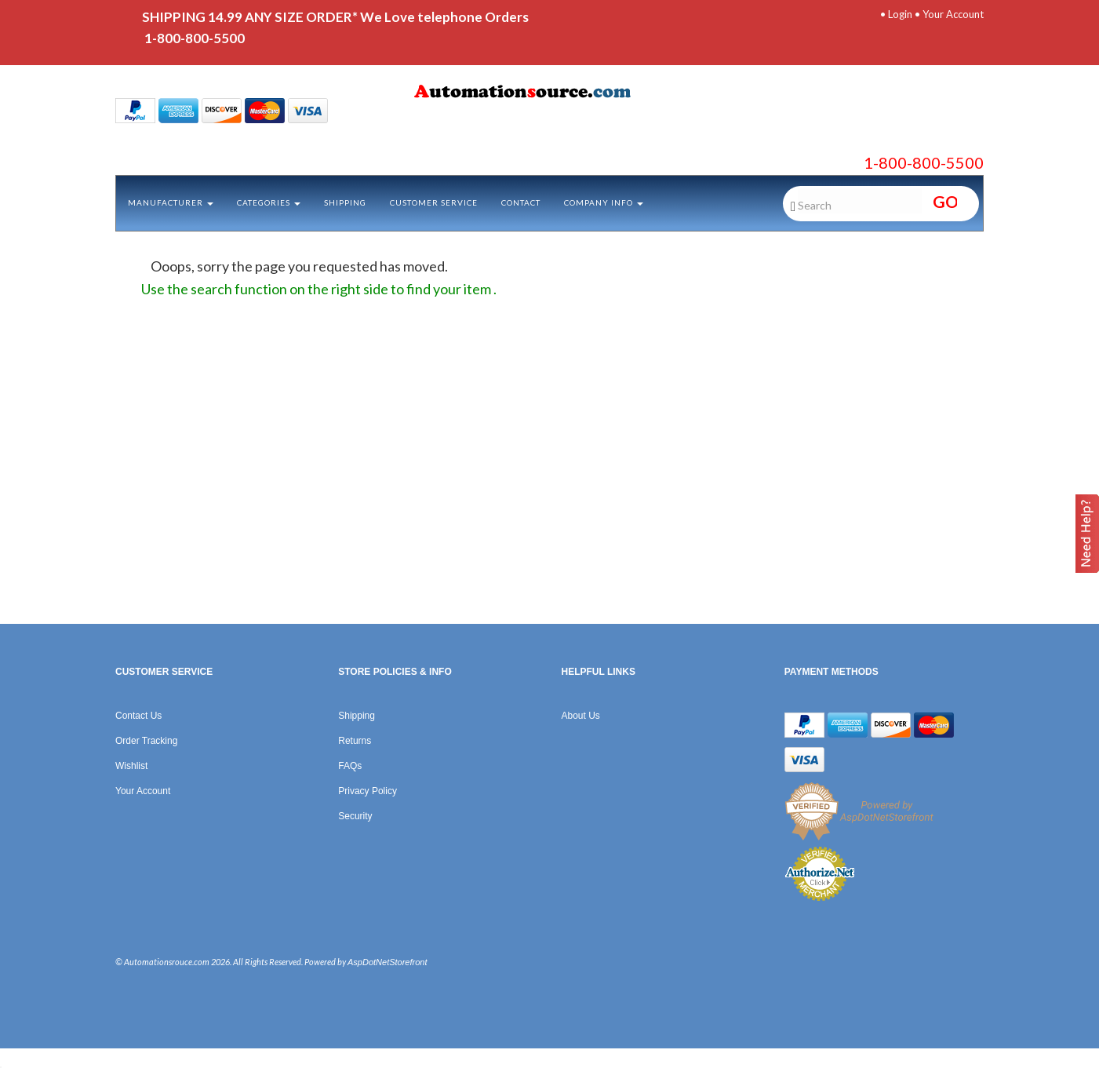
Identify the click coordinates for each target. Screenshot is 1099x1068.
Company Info (603, 202)
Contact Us (138, 715)
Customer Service (434, 202)
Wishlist (131, 765)
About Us (581, 715)
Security (355, 816)
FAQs (350, 765)
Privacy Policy (367, 791)
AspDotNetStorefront (388, 962)
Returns (354, 740)
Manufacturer (170, 202)
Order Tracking (146, 740)
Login (900, 14)
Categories (268, 202)
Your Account (953, 14)
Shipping (345, 202)
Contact (520, 202)
